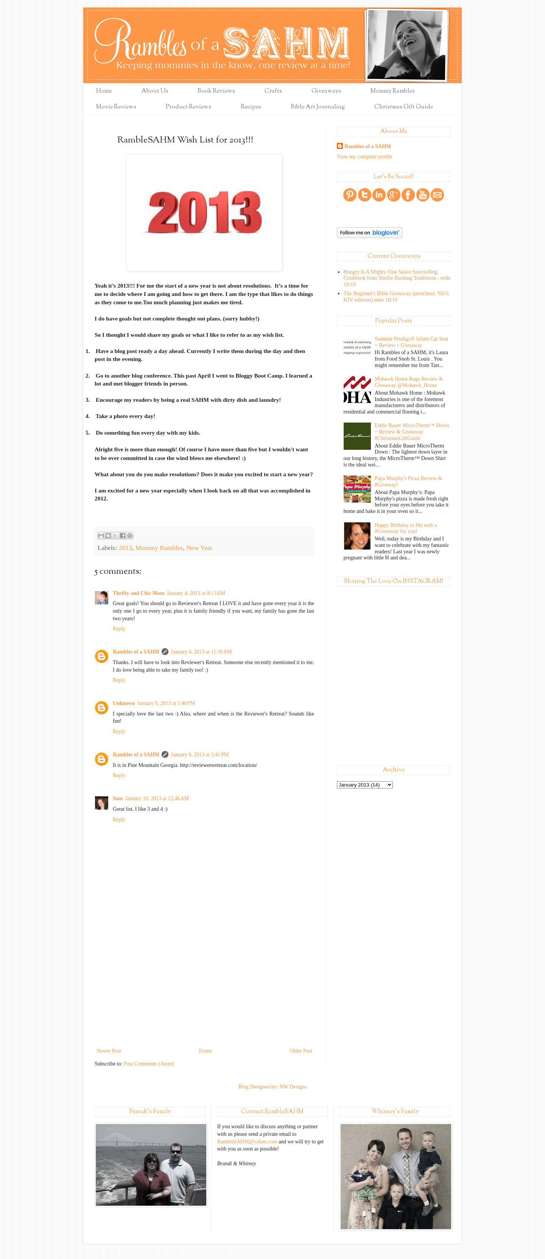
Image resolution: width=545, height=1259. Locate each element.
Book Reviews (216, 91)
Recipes (251, 107)
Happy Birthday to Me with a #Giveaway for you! (406, 528)
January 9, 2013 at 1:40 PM (166, 703)
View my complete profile (364, 157)
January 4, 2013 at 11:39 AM (201, 652)
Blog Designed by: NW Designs (272, 1087)
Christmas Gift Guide (403, 107)
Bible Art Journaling (318, 107)
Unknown (124, 703)
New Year (199, 547)
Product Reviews (188, 107)
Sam (118, 798)
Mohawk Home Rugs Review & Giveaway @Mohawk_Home (409, 382)
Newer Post (109, 1051)
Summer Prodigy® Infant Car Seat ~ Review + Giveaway (411, 342)
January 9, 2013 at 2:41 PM (200, 754)
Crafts (273, 91)
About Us (154, 91)
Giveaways (326, 91)
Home (104, 91)
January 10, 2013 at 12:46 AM (157, 798)
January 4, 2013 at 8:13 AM (196, 593)
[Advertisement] (204, 989)
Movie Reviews (116, 107)
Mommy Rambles (393, 91)
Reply (119, 629)
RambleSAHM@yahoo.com (247, 1141)
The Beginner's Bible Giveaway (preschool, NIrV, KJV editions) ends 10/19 (396, 297)
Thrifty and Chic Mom (139, 593)
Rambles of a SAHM (136, 652)
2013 (125, 547)
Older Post (301, 1051)
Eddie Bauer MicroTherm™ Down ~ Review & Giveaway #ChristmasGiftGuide (412, 432)
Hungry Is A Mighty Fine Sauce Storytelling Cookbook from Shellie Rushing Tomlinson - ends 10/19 (397, 278)
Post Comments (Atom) (149, 1064)
